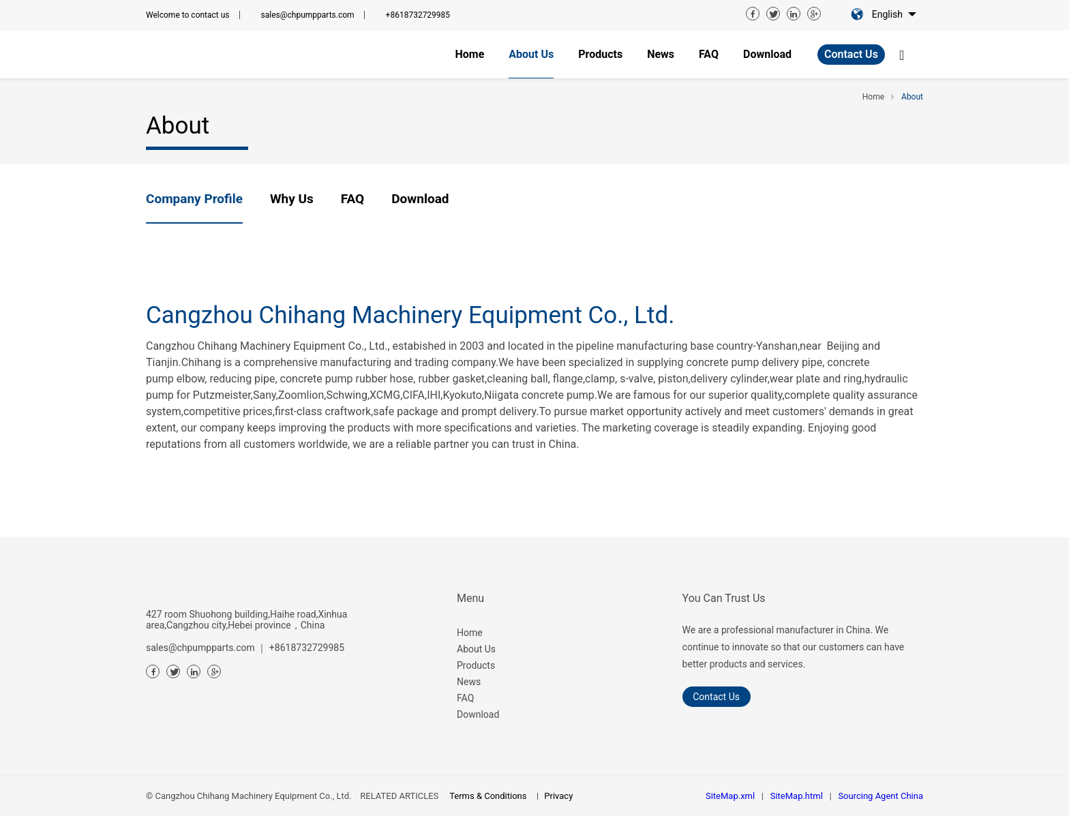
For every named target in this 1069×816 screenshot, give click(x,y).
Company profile (194, 199)
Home (470, 632)
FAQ (352, 199)
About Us (476, 649)
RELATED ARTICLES (399, 796)
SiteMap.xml (730, 796)
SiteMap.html (796, 796)
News (469, 681)
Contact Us (851, 54)
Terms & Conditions (487, 796)
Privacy (558, 796)
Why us (292, 199)
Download (420, 199)
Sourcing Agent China (880, 796)
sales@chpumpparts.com (308, 15)
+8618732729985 (418, 15)
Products (476, 665)
